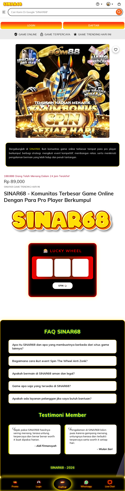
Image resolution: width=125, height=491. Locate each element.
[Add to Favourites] (115, 49)
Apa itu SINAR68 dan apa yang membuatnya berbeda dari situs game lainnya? (60, 346)
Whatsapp (86, 484)
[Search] (119, 12)
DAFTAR (93, 25)
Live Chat (110, 484)
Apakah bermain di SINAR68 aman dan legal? (43, 373)
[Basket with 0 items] (119, 4)
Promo (15, 484)
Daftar (62, 483)
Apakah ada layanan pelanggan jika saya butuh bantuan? (51, 398)
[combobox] (61, 12)
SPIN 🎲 (62, 285)
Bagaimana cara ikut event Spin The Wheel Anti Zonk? (50, 361)
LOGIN (31, 25)
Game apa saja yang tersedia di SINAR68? (41, 386)
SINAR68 (34, 148)
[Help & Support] (99, 4)
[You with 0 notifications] (109, 4)
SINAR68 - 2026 (62, 468)
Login (39, 484)
